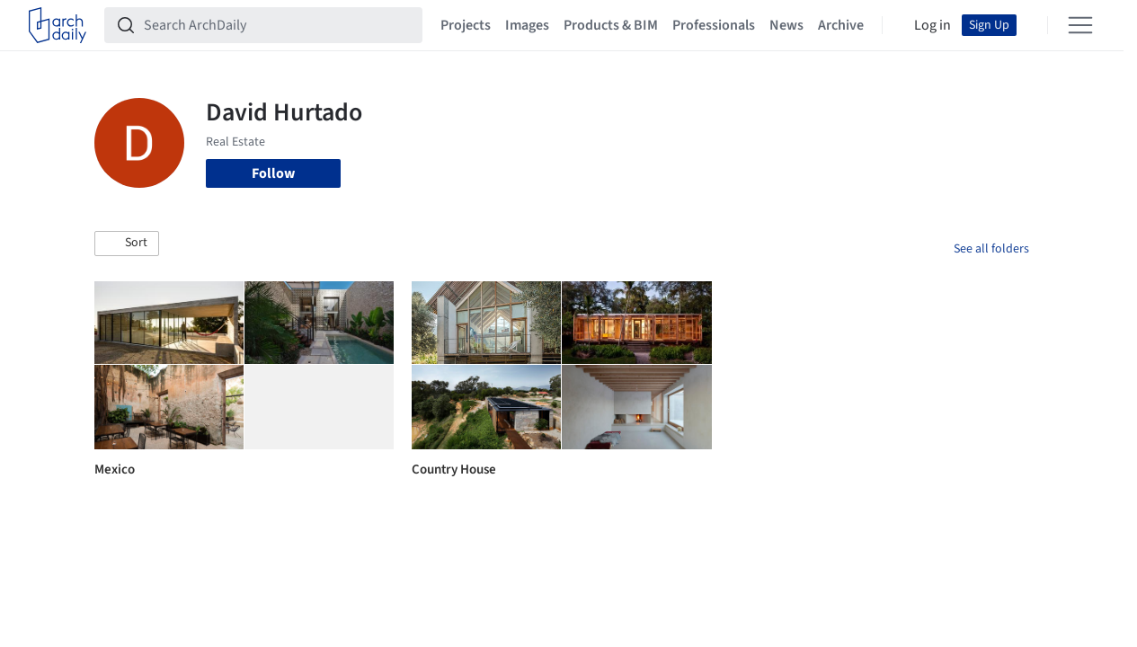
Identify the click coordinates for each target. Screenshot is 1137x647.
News (786, 25)
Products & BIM (611, 25)
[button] (126, 243)
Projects (465, 25)
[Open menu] (1080, 25)
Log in (932, 25)
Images (527, 25)
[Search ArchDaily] (278, 25)
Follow (273, 173)
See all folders (991, 249)
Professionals (713, 25)
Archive (841, 25)
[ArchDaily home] (57, 25)
